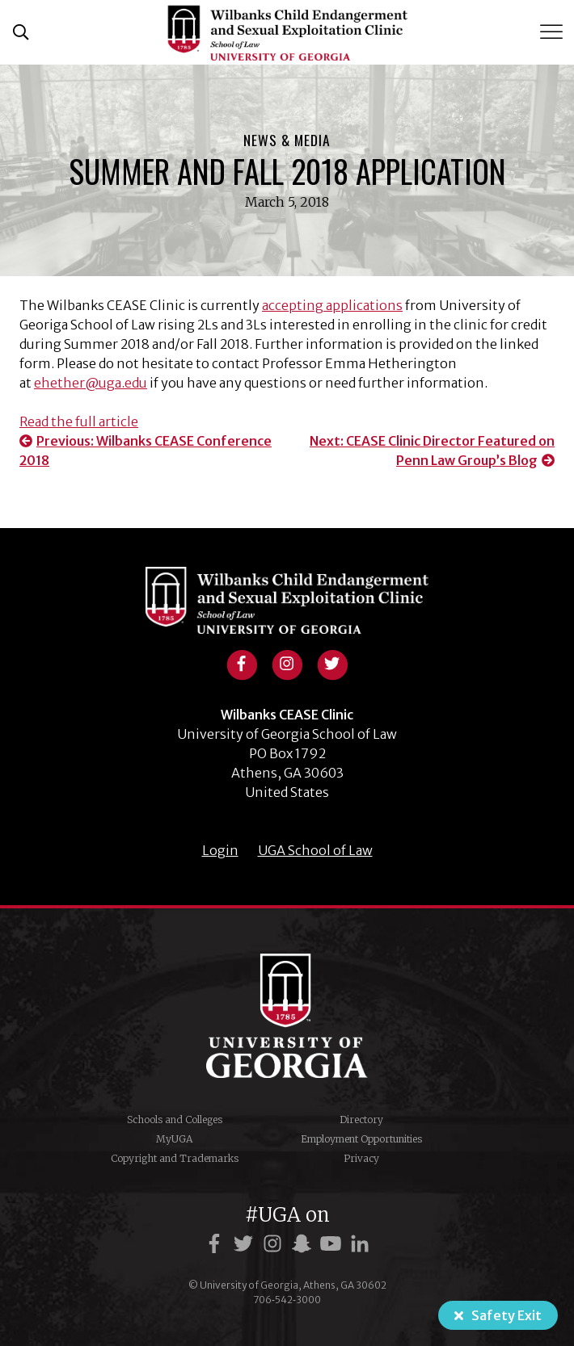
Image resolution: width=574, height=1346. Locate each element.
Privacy (361, 1158)
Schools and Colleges (174, 1119)
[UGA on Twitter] (245, 1243)
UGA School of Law (315, 850)
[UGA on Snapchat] (304, 1243)
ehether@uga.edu (90, 383)
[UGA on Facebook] (216, 1243)
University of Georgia (287, 1015)
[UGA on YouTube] (333, 1243)
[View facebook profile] (241, 662)
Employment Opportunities (361, 1139)
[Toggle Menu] (553, 32)
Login (220, 850)
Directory (361, 1119)
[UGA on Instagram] (274, 1243)
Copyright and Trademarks (174, 1158)
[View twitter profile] (332, 662)
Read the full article (78, 421)
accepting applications (332, 305)
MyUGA (174, 1139)
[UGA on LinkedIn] (360, 1243)
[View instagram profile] (287, 662)
